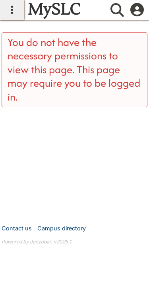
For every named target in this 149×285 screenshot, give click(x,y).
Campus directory (61, 228)
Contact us (17, 228)
